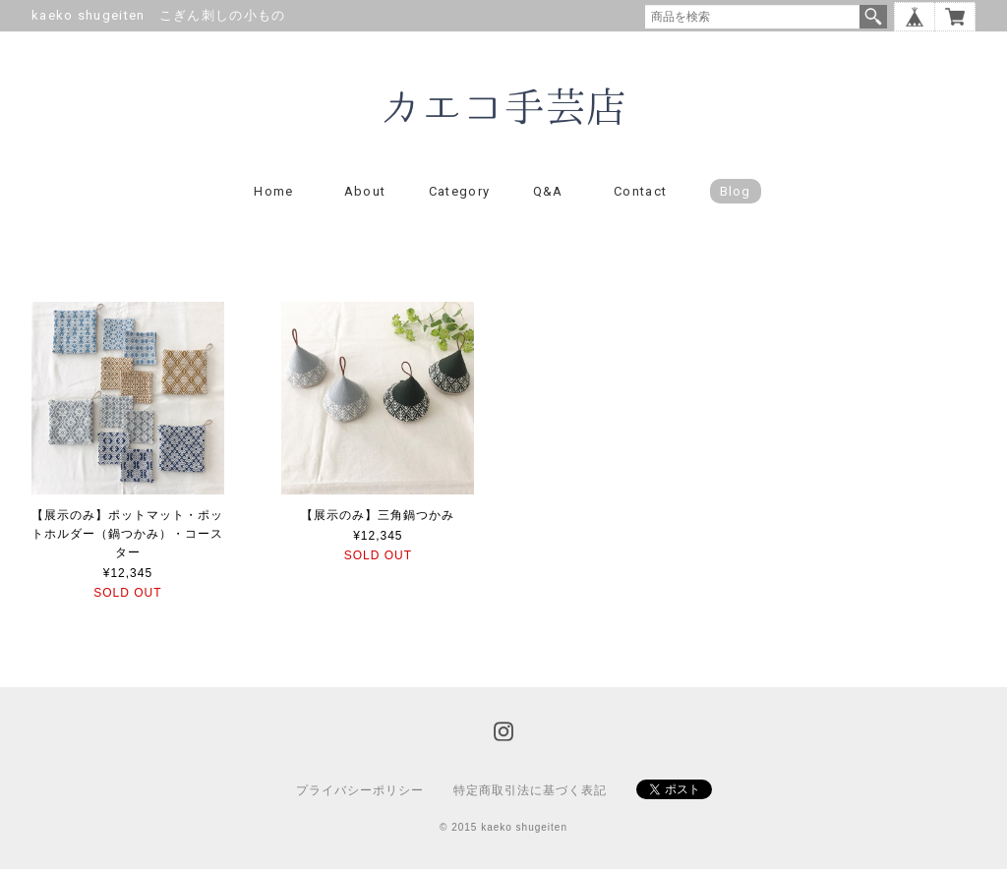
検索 (873, 17)
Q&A (548, 191)
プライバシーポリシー (360, 790)
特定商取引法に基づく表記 (530, 790)
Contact (640, 191)
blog (735, 191)
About (365, 191)
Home (273, 191)
